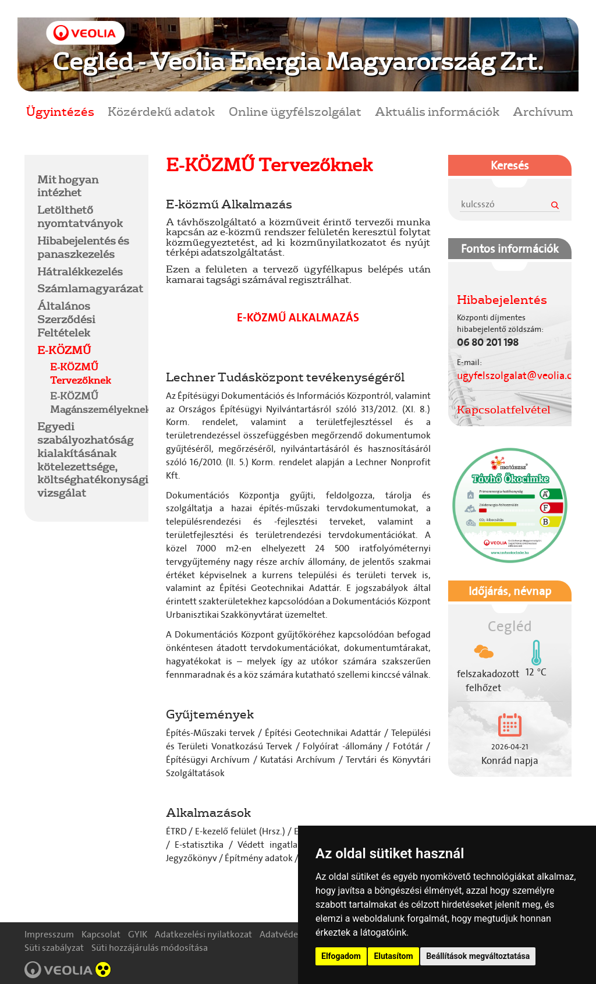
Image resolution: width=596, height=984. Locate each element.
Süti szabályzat (54, 947)
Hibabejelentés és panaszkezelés (83, 247)
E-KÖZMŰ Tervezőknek (80, 373)
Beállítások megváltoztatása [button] (478, 956)
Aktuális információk (437, 111)
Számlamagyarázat (90, 288)
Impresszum (49, 934)
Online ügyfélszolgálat (295, 111)
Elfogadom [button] (341, 956)
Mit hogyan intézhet (67, 186)
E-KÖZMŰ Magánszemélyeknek (100, 402)
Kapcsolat (100, 934)
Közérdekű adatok (161, 111)
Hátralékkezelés (80, 271)
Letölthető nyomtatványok (80, 216)
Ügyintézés (60, 111)
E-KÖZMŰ (64, 350)
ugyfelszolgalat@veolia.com (522, 376)
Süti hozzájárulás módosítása (149, 947)
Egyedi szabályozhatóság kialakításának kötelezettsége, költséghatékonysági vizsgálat (92, 459)
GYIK (137, 934)
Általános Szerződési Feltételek (66, 319)
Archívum (543, 111)
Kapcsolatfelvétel (504, 409)
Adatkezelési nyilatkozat (203, 934)
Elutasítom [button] (393, 956)
